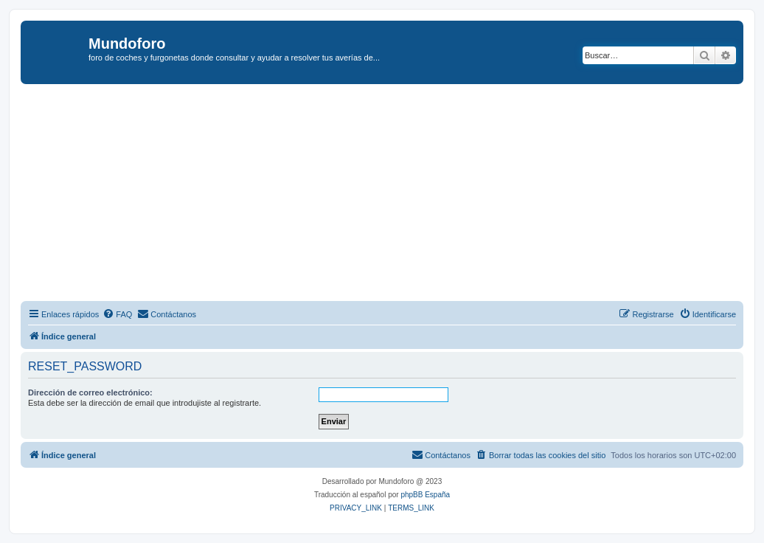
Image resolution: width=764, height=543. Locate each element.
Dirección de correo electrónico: (90, 392)
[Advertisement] (392, 194)
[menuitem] (117, 314)
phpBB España (425, 495)
